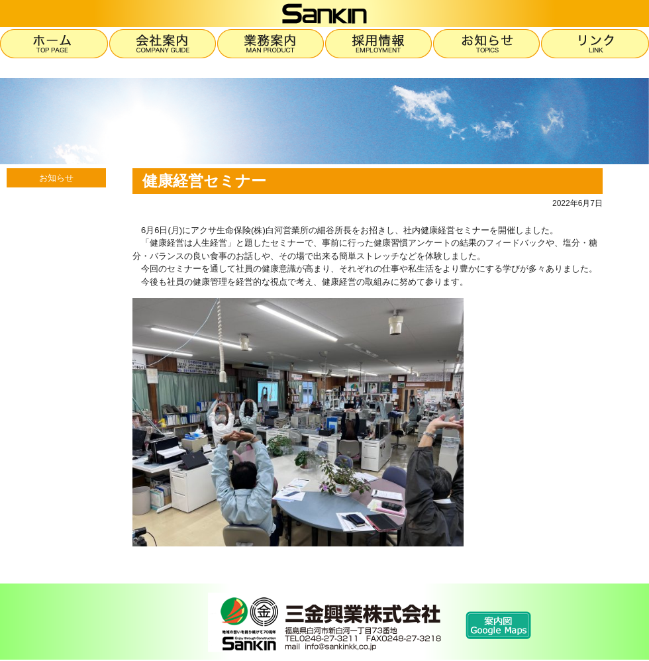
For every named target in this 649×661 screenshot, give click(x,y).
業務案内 (271, 43)
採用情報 (379, 43)
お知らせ (487, 43)
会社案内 (163, 43)
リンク (595, 43)
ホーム (54, 43)
